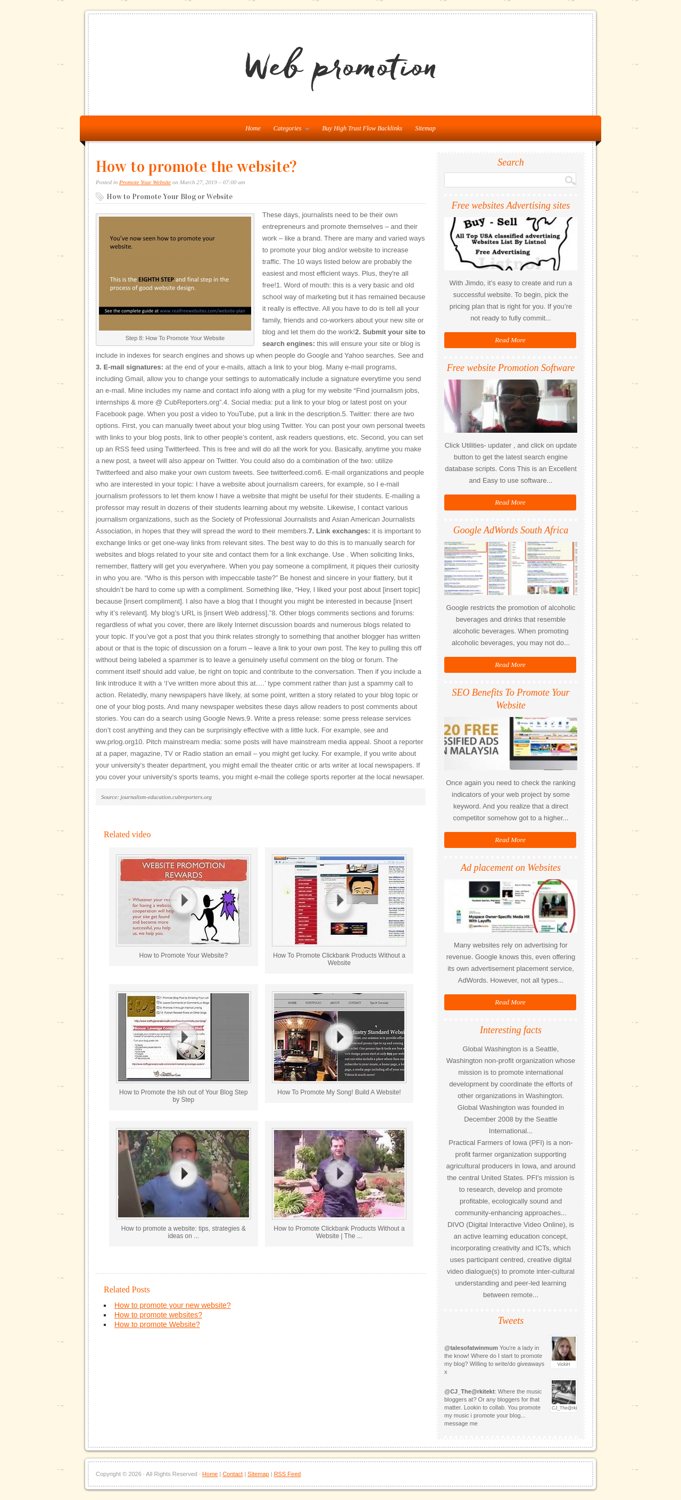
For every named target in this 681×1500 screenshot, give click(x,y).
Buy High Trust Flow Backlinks (362, 128)
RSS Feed (287, 1474)
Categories (289, 130)
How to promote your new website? (172, 1305)
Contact (232, 1474)
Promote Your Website (145, 182)
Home (210, 1474)
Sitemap (425, 128)
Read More (510, 340)
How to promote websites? (158, 1315)
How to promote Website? (157, 1324)
